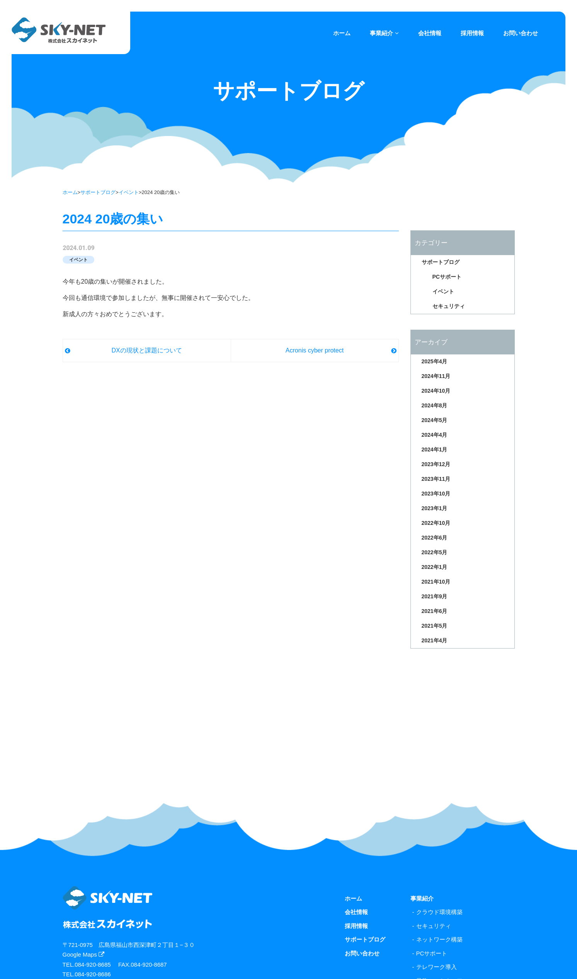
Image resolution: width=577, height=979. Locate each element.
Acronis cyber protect (315, 350)
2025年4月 (435, 361)
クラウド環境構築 (439, 912)
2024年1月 (435, 449)
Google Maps (83, 954)
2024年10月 (436, 391)
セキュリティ (448, 306)
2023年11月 (436, 479)
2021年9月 (435, 596)
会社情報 (429, 33)
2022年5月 (435, 552)
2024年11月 (436, 376)
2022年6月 (435, 538)
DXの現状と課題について (146, 350)
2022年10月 (436, 523)
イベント (129, 192)
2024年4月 (435, 435)
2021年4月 (435, 640)
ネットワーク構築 (439, 939)
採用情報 (472, 33)
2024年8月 (435, 405)
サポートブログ (98, 192)
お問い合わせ (520, 33)
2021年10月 (436, 582)
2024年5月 (435, 420)
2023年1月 (435, 508)
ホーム (342, 33)
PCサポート (446, 277)
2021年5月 (435, 626)
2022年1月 (435, 567)
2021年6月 (435, 611)
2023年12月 (436, 464)
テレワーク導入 (436, 967)
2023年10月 (436, 493)
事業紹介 (384, 33)
